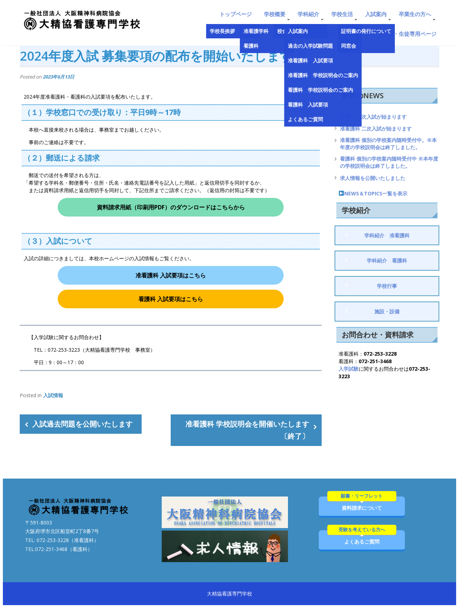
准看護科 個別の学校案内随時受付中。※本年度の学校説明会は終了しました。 (388, 144)
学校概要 (274, 14)
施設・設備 (386, 311)
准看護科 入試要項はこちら (171, 275)
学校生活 (342, 14)
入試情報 (53, 395)
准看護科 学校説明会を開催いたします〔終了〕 (247, 430)
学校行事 (387, 285)
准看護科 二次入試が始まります (376, 128)
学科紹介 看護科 (387, 260)
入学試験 (349, 368)
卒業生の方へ (415, 14)
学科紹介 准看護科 (387, 235)
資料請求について (361, 504)
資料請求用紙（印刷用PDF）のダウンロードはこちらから (171, 207)
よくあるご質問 (361, 537)
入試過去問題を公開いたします (82, 424)
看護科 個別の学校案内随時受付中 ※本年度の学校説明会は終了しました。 (389, 162)
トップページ (235, 14)
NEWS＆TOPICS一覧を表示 (373, 193)
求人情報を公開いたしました (372, 178)
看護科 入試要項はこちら (170, 299)
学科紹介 (308, 14)
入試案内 (376, 14)
